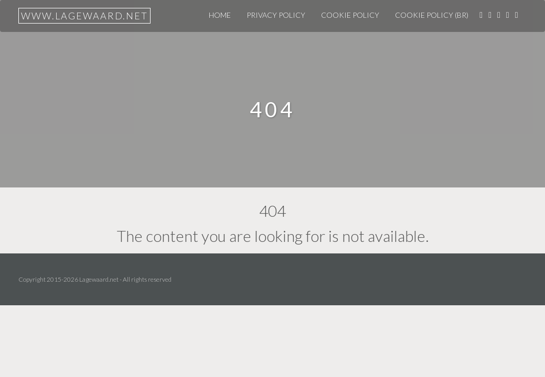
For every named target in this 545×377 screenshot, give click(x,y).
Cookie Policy (350, 14)
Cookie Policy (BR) (431, 14)
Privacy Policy (276, 14)
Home (220, 14)
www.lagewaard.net (84, 15)
